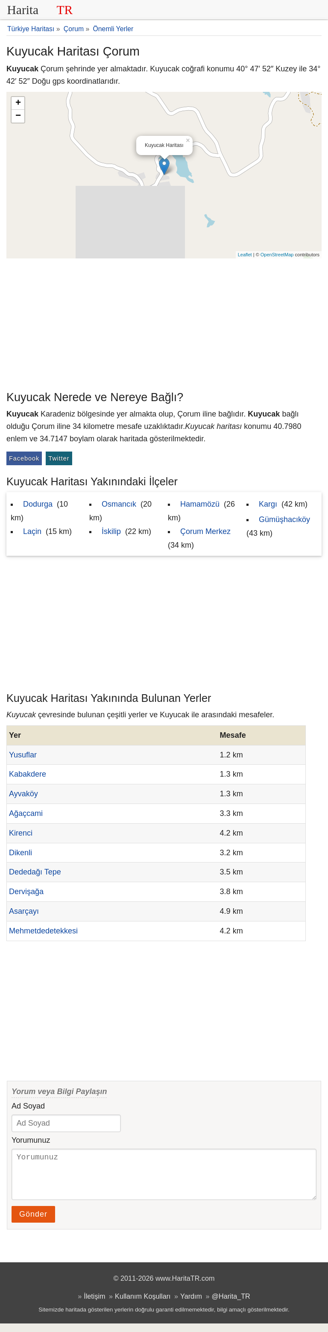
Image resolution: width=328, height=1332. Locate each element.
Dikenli (20, 852)
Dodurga (38, 504)
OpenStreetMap (277, 254)
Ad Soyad (28, 1106)
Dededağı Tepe (35, 872)
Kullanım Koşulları (142, 1305)
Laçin (32, 531)
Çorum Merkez (205, 531)
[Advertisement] (164, 322)
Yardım (191, 1305)
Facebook (24, 458)
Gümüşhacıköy (284, 519)
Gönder (33, 1222)
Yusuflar (23, 755)
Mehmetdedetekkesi (43, 931)
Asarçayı (24, 911)
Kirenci (20, 833)
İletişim (94, 1305)
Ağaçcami (26, 813)
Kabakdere (27, 774)
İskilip (111, 531)
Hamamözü (200, 504)
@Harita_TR (231, 1305)
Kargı (268, 504)
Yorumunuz (31, 1140)
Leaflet (245, 254)
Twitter (58, 458)
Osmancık (119, 504)
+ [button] (18, 103)
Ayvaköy (23, 793)
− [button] (18, 116)
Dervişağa (26, 891)
